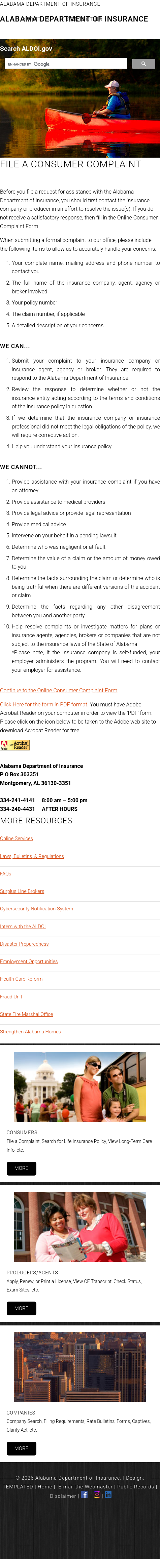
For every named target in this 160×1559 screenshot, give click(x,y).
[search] (65, 64)
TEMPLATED (18, 1487)
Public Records (135, 1487)
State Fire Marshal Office (26, 1014)
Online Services (16, 838)
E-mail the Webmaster (85, 1487)
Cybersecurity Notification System (36, 909)
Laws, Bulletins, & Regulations (32, 856)
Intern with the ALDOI (23, 927)
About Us (36, 19)
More (21, 1168)
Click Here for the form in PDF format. (44, 704)
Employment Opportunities (29, 961)
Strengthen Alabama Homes (30, 1032)
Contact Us (84, 19)
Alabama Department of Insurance (50, 4)
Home (45, 1487)
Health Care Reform (21, 979)
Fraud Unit (11, 997)
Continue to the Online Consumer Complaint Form (59, 690)
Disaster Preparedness (24, 944)
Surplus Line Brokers (22, 891)
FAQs (5, 874)
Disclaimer (63, 1496)
